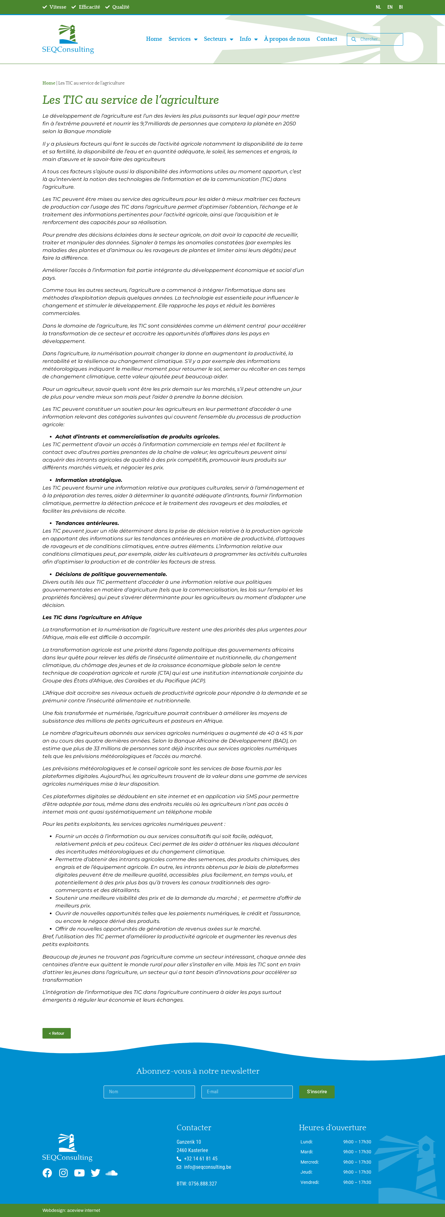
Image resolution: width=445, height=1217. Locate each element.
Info (249, 39)
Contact (327, 39)
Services (183, 39)
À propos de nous (287, 39)
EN (390, 7)
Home (154, 39)
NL (378, 7)
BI (401, 7)
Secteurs (218, 39)
